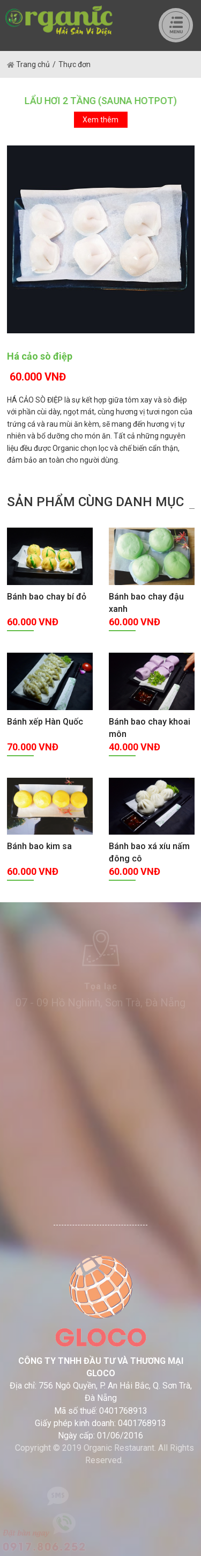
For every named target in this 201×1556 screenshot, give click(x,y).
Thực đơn (74, 64)
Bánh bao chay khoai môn (149, 728)
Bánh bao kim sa (39, 846)
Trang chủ (28, 64)
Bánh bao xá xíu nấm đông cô (149, 852)
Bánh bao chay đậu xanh (146, 602)
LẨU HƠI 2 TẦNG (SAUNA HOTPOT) (100, 100)
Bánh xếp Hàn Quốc (45, 722)
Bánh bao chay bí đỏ (46, 596)
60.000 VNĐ (38, 376)
